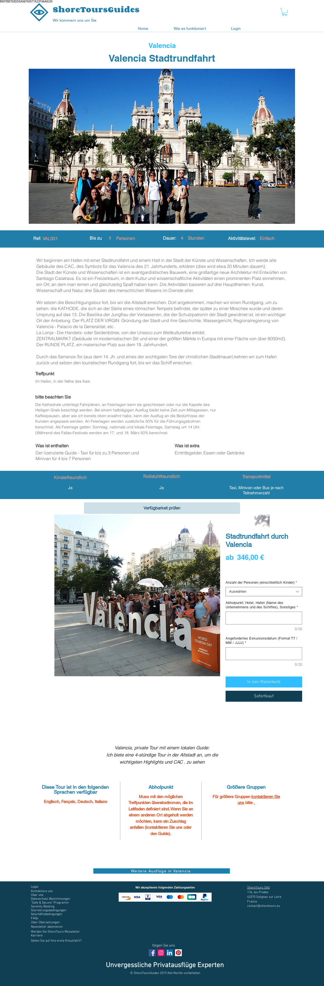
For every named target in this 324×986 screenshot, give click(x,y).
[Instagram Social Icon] (160, 952)
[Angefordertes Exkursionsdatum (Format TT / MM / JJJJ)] (264, 654)
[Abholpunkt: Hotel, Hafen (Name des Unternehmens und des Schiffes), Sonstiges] (264, 618)
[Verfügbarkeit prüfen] (162, 508)
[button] (284, 12)
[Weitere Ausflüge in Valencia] (161, 871)
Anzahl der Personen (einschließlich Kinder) (261, 582)
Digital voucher (239, 572)
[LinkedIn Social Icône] (169, 952)
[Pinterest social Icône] (178, 952)
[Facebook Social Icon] (152, 952)
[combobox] (264, 591)
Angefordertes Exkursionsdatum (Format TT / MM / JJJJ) (261, 640)
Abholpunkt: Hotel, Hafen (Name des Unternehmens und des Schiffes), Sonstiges (262, 605)
